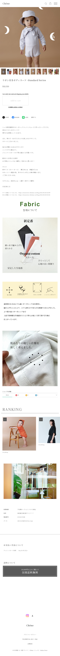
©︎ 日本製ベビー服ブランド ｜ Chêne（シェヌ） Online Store (30, 650)
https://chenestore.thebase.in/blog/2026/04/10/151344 (34, 195)
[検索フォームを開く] (46, 4)
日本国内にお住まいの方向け (15, 107)
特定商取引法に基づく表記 (30, 639)
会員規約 (30, 644)
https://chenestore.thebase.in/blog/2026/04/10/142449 (34, 192)
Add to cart (15, 100)
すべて (7, 395)
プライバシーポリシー (30, 634)
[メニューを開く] (55, 4)
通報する (33, 117)
